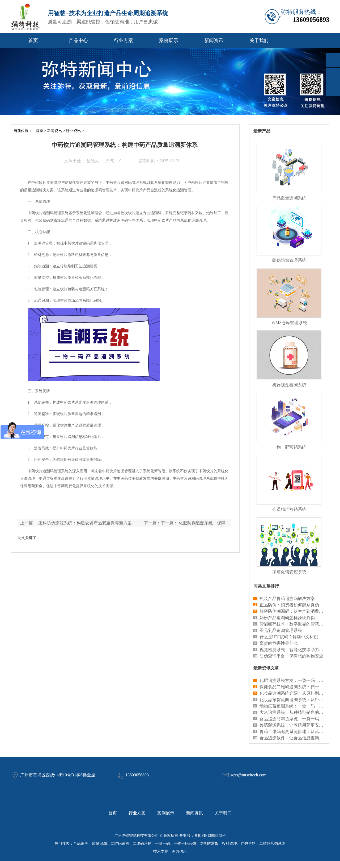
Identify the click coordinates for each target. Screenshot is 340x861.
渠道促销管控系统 (289, 571)
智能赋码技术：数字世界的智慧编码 (294, 624)
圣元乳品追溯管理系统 (281, 630)
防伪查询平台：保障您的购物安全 (291, 656)
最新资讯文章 (266, 668)
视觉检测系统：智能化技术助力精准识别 (298, 649)
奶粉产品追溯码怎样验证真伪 (287, 617)
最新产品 (261, 131)
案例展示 (168, 40)
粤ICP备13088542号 (210, 836)
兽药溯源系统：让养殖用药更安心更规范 (298, 725)
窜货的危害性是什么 (279, 643)
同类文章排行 (266, 586)
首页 (33, 40)
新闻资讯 (213, 40)
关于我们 (259, 40)
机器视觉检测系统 (289, 385)
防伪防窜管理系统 (289, 260)
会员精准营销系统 (289, 509)
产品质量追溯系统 (289, 198)
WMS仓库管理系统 (289, 322)
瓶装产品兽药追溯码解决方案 (287, 598)
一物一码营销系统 (289, 447)
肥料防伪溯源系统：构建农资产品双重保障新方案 (85, 523)
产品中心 (78, 40)
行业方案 (123, 40)
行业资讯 (73, 131)
